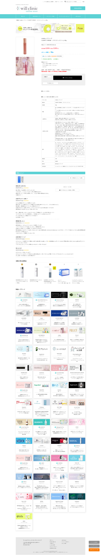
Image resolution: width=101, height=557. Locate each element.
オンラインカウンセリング (64, 16)
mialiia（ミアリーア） (53, 63)
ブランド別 (44, 63)
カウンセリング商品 (50, 16)
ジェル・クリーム (52, 65)
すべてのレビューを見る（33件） (67, 190)
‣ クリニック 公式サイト (65, 541)
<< (64, 186)
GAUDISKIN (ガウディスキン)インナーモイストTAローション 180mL (22, 281)
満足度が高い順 (22, 179)
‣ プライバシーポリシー (53, 546)
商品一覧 (23, 16)
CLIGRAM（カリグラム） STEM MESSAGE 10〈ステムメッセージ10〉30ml (50, 281)
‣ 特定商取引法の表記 (52, 548)
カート (62, 1)
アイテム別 (44, 65)
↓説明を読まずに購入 (94, 549)
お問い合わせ (78, 16)
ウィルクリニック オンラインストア (32, 540)
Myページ (57, 1)
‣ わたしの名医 (63, 543)
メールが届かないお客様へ (49, 1)
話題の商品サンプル (36, 16)
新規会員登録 (78, 8)
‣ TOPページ (51, 540)
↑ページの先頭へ (94, 542)
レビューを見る (45, 91)
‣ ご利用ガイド (51, 543)
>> (70, 186)
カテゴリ (44, 66)
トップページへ (94, 546)
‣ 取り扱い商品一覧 (52, 541)
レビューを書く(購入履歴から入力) (49, 96)
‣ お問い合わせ (63, 540)
